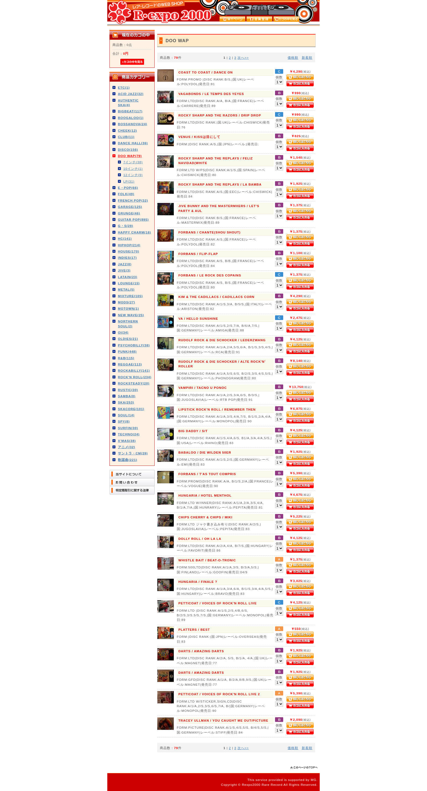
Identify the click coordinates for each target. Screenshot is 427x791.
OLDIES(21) (128, 338)
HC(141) (125, 238)
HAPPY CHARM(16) (134, 232)
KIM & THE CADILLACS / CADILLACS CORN (216, 296)
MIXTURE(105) (130, 296)
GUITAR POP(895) (133, 219)
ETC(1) (124, 87)
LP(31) (129, 181)
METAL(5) (126, 289)
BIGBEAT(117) (130, 111)
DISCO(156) (128, 149)
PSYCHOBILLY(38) (134, 345)
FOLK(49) (126, 194)
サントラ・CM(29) (133, 453)
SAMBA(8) (127, 396)
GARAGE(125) (130, 206)
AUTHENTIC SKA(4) (128, 103)
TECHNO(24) (129, 434)
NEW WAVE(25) (131, 315)
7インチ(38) (133, 162)
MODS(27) (126, 302)
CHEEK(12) (127, 130)
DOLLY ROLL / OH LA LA (199, 538)
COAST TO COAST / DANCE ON (205, 72)
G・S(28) (125, 225)
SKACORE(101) (131, 409)
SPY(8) (124, 421)
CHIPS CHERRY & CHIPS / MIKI (205, 517)
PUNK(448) (127, 351)
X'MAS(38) (127, 440)
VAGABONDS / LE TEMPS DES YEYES (211, 94)
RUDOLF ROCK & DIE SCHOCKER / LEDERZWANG (222, 340)
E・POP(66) (128, 187)
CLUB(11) (126, 136)
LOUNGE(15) (129, 283)
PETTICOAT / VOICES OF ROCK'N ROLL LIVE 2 (219, 694)
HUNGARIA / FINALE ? (197, 581)
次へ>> (243, 57)
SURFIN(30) (128, 428)
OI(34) (123, 332)
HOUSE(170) (128, 251)
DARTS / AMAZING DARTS (201, 651)
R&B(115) (126, 358)
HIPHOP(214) (129, 245)
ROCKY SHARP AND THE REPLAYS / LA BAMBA (220, 184)
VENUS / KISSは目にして (199, 136)
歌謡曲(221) (127, 459)
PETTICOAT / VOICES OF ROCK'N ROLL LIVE (217, 603)
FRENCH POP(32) (133, 200)
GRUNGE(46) (129, 213)
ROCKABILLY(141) (134, 370)
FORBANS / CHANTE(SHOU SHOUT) (209, 232)
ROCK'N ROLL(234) (134, 377)
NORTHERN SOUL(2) (128, 323)
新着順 (307, 57)
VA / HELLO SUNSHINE (198, 318)
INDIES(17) (127, 257)
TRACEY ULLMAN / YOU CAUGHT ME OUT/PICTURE (223, 720)
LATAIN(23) (127, 277)
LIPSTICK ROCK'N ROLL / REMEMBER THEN (217, 409)
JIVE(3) (124, 270)
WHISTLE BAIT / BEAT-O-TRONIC (207, 560)
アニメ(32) (126, 447)
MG (313, 779)
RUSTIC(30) (128, 390)
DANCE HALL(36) (133, 143)
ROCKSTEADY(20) (134, 383)
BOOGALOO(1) (131, 117)
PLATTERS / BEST (194, 629)
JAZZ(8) (125, 264)
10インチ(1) (133, 168)
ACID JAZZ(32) (131, 94)
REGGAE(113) (130, 364)
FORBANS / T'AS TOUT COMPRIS (207, 474)
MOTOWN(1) (128, 308)
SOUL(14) (126, 415)
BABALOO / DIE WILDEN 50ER (204, 452)
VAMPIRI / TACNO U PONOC (202, 387)
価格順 (293, 57)
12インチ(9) (133, 175)
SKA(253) (126, 402)
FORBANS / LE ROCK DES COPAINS (209, 275)
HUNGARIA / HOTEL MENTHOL (204, 495)
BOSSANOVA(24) (132, 124)
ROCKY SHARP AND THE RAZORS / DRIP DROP (219, 115)
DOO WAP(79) (130, 156)
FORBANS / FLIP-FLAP (198, 254)
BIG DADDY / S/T (193, 431)
